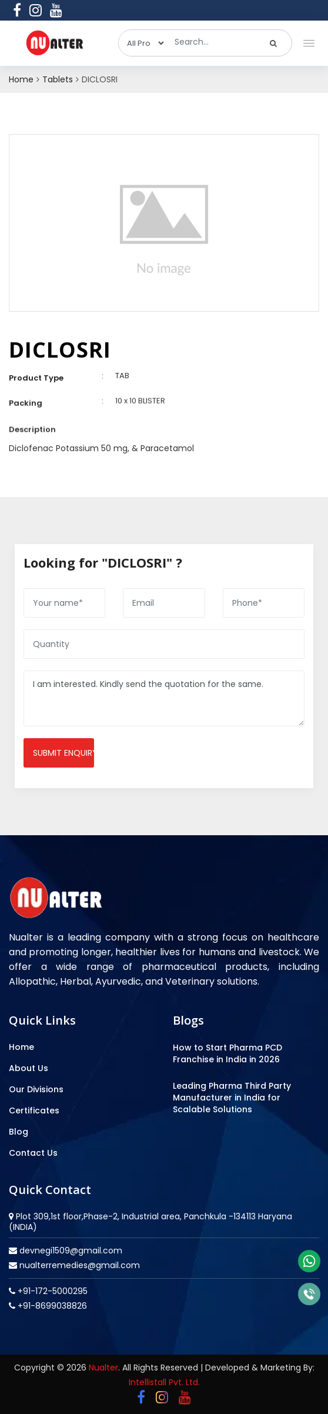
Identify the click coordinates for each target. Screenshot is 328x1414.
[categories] (142, 43)
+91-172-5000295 (51, 1291)
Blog (18, 1131)
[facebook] (17, 10)
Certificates (34, 1110)
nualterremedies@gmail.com (78, 1265)
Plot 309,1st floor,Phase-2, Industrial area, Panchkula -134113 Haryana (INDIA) (150, 1221)
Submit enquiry (63, 753)
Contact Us (33, 1153)
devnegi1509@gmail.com (69, 1250)
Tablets (57, 79)
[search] (274, 43)
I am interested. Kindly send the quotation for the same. (164, 698)
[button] (306, 40)
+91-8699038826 (51, 1306)
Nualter (103, 1367)
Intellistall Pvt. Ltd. (164, 1382)
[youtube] (56, 10)
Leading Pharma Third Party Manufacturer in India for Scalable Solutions (232, 1097)
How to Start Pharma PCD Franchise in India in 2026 (227, 1053)
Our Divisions (36, 1089)
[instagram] (35, 10)
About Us (28, 1068)
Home (21, 79)
